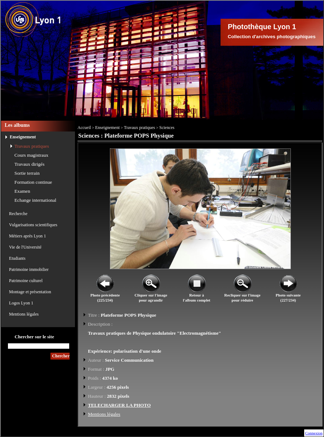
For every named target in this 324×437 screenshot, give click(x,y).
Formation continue (33, 182)
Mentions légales (24, 314)
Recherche (18, 213)
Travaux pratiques (31, 146)
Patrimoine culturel (26, 280)
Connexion (314, 433)
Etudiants (17, 258)
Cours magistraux (31, 155)
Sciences (166, 127)
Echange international (35, 200)
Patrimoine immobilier (29, 269)
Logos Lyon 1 (21, 303)
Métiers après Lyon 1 (27, 235)
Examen (22, 191)
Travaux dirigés (29, 164)
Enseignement (23, 136)
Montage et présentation (30, 291)
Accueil (84, 127)
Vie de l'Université (25, 247)
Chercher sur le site (34, 336)
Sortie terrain (27, 173)
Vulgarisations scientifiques (33, 224)
